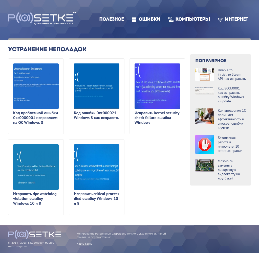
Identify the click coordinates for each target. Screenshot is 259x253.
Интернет (236, 19)
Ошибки (149, 19)
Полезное (111, 19)
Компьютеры (192, 19)
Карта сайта (84, 243)
